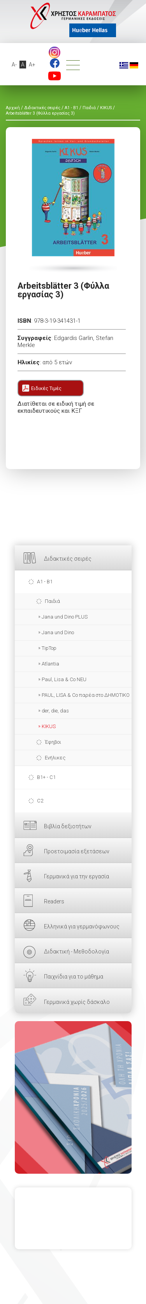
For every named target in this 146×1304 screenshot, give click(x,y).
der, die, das (55, 711)
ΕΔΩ (73, 1097)
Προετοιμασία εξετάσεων (76, 851)
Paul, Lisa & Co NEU (64, 679)
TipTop (49, 648)
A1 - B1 (45, 582)
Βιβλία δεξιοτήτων (67, 826)
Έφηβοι (53, 742)
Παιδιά (52, 601)
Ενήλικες (55, 758)
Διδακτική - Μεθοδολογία (76, 951)
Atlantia (50, 664)
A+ (32, 64)
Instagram (54, 52)
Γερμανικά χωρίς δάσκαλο (77, 1002)
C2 (40, 801)
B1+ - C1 (46, 777)
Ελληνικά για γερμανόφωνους (82, 926)
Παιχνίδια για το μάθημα (73, 976)
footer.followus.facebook (55, 63)
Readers (54, 901)
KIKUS (49, 726)
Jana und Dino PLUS (65, 617)
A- (14, 64)
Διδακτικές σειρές (67, 559)
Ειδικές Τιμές (46, 388)
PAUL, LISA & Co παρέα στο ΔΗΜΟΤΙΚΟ (86, 695)
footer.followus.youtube (54, 76)
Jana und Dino (58, 632)
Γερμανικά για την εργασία (76, 876)
